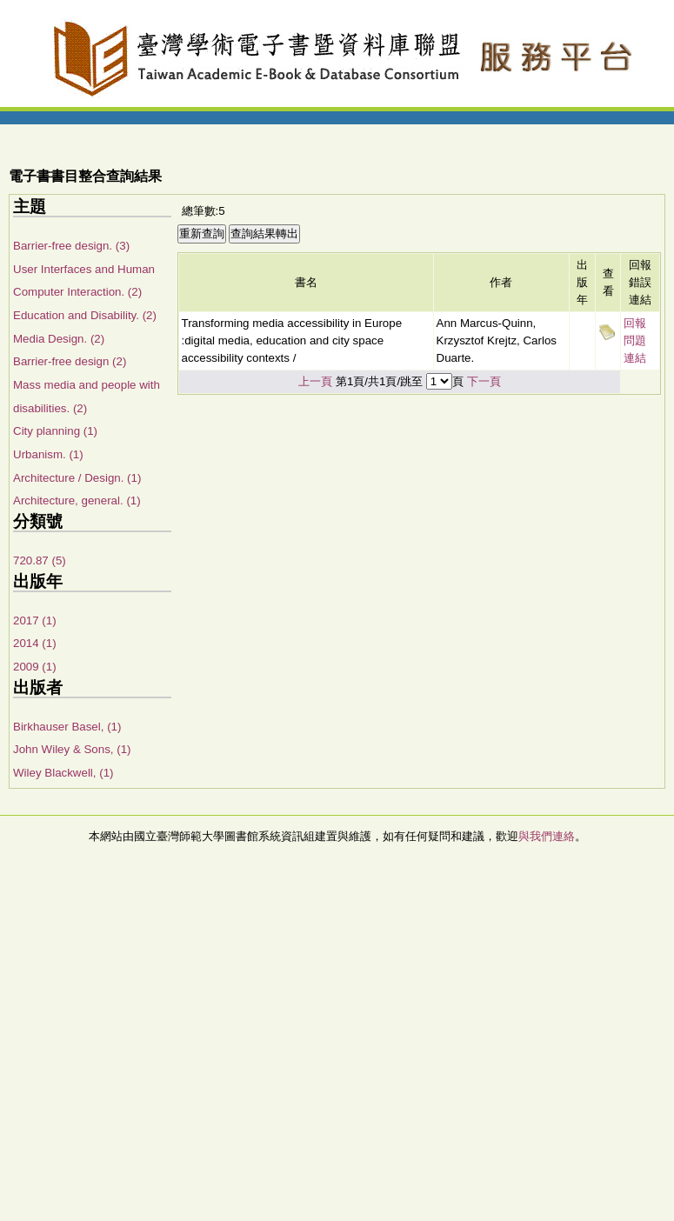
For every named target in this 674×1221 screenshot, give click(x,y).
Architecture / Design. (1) (77, 477)
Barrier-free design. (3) (71, 245)
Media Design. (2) (58, 338)
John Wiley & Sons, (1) (72, 749)
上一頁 (315, 381)
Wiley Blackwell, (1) (63, 772)
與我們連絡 (546, 836)
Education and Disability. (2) (85, 315)
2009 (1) (35, 666)
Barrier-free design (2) (69, 361)
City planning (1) (55, 430)
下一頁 (484, 381)
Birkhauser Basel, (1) (67, 726)
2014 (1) (35, 643)
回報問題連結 (635, 340)
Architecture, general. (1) (77, 500)
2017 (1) (35, 620)
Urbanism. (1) (48, 454)
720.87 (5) (39, 560)
